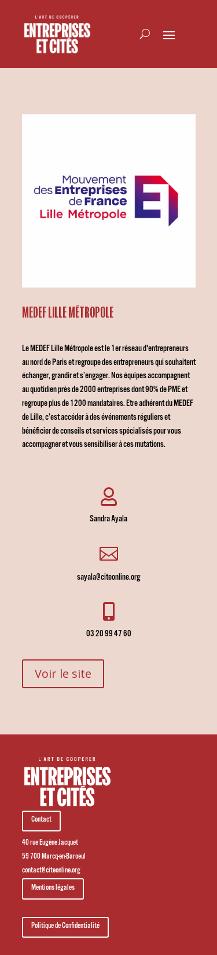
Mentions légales (53, 889)
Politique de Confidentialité (65, 927)
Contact (41, 820)
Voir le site (63, 673)
